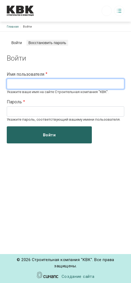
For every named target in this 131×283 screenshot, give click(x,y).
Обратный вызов (107, 11)
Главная (13, 26)
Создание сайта (78, 277)
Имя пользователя (25, 74)
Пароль (14, 101)
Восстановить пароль (47, 43)
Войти (17, 42)
